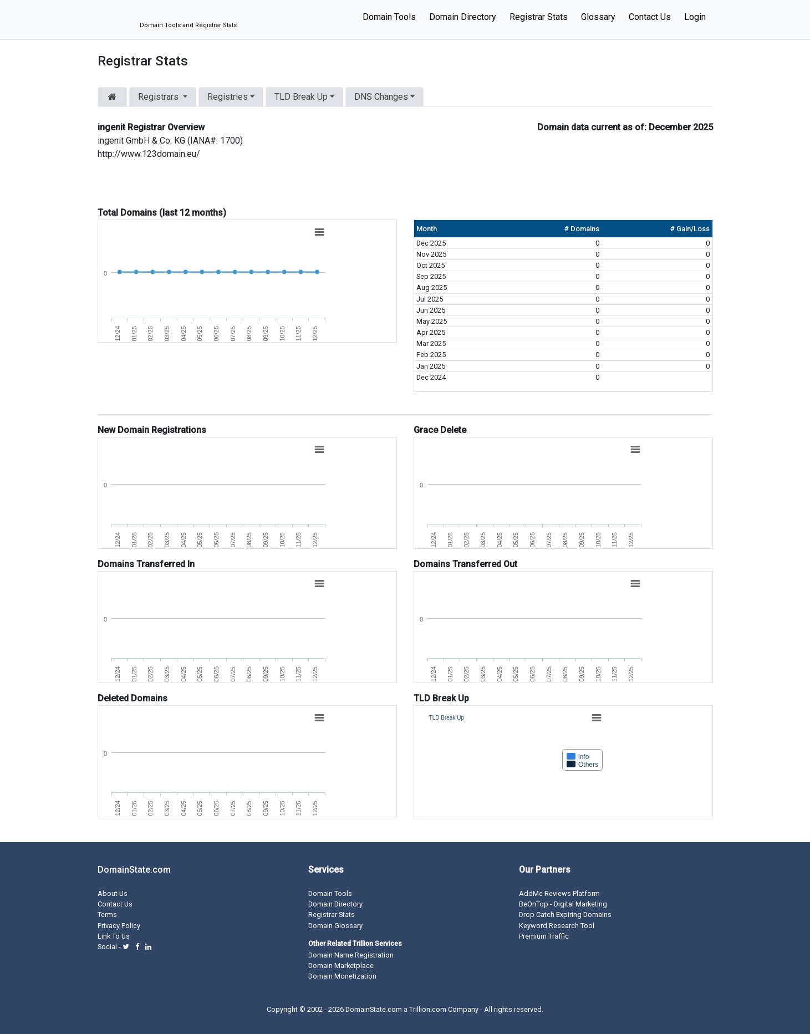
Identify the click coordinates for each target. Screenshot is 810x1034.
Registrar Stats (539, 17)
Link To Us (114, 936)
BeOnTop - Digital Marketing (563, 904)
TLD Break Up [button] (301, 96)
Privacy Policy (119, 925)
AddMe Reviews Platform (559, 893)
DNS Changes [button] (381, 96)
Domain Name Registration (351, 955)
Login (695, 17)
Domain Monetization (342, 976)
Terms (107, 914)
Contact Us (650, 17)
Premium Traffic (544, 936)
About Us (113, 893)
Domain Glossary (335, 925)
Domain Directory (462, 17)
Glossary (598, 17)
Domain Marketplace (341, 965)
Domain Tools (389, 17)
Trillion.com (427, 1009)
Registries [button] (227, 96)
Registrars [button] (159, 96)
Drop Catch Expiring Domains (565, 914)
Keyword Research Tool (556, 925)
